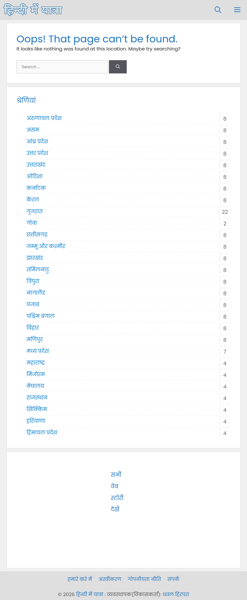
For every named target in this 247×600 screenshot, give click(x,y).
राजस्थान (37, 397)
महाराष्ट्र (36, 362)
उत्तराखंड (36, 165)
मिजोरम (36, 374)
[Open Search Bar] (218, 9)
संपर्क (173, 579)
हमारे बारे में (80, 579)
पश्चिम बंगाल (41, 316)
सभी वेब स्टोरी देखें (156, 475)
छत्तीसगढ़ (37, 234)
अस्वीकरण (110, 579)
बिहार (33, 328)
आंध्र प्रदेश (37, 141)
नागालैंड (36, 293)
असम (33, 130)
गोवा (32, 223)
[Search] (118, 67)
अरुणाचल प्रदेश (44, 118)
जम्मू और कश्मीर (46, 246)
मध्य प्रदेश (38, 351)
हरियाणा (36, 421)
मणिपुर (35, 339)
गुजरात (35, 211)
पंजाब (33, 304)
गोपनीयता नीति (144, 579)
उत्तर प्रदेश (37, 153)
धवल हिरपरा (176, 594)
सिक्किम (37, 409)
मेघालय (35, 386)
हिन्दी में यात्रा (89, 594)
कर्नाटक (36, 188)
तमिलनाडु (38, 269)
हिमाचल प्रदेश (42, 432)
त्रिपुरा (33, 281)
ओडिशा (35, 176)
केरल (33, 199)
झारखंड (35, 258)
